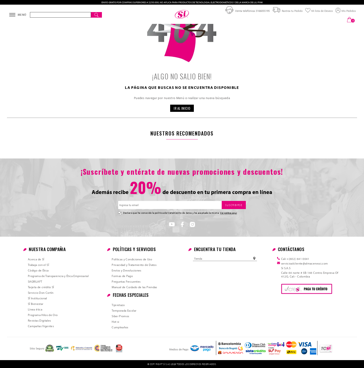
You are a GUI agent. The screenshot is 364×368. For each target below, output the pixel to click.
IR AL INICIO (182, 108)
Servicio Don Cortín (41, 292)
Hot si (115, 321)
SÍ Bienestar (35, 304)
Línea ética (35, 309)
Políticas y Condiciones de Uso (132, 259)
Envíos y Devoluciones (126, 270)
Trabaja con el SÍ (38, 265)
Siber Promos (120, 316)
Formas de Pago (122, 276)
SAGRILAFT (35, 281)
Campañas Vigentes (41, 326)
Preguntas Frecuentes (126, 281)
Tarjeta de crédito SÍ (41, 287)
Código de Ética (38, 270)
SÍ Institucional (37, 298)
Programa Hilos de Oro (43, 315)
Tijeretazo (118, 305)
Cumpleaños (120, 327)
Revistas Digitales (39, 320)
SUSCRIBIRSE (233, 205)
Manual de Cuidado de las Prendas (134, 287)
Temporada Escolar (124, 310)
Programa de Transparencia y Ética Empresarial (58, 276)
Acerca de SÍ (36, 259)
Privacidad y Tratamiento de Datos (134, 265)
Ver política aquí (228, 212)
